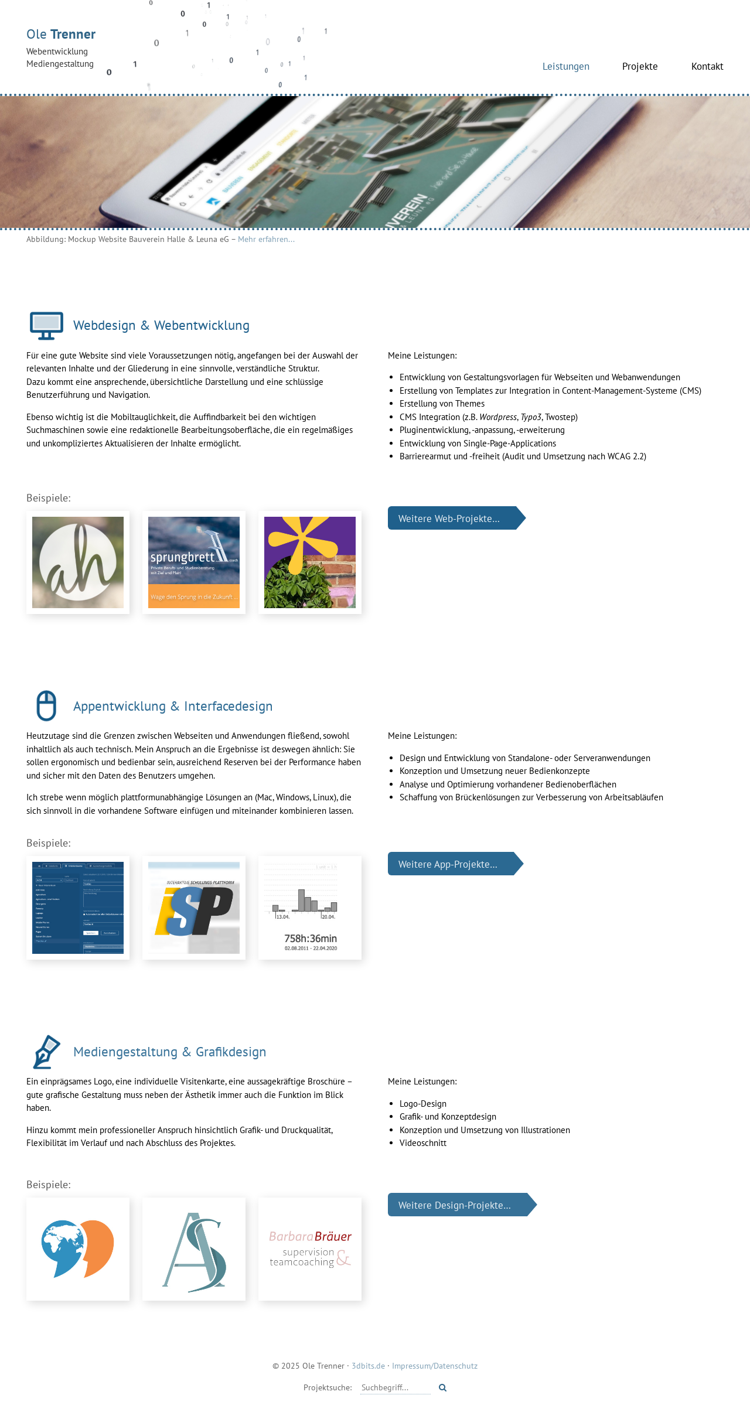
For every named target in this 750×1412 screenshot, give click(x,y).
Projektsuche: (328, 1387)
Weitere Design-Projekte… (454, 1205)
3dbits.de (368, 1365)
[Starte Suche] (442, 1387)
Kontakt (707, 66)
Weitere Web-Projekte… (449, 518)
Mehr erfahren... (266, 238)
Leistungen (566, 66)
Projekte (640, 66)
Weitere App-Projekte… (447, 863)
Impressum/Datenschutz (435, 1365)
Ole (178, 47)
